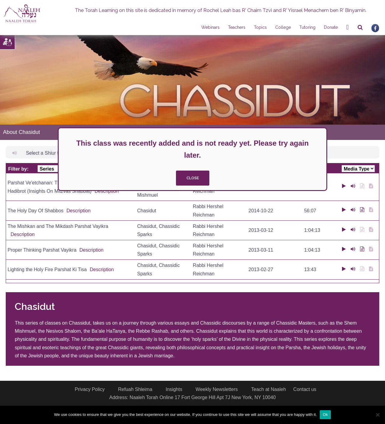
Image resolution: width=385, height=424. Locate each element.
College (283, 27)
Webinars (210, 27)
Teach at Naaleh (268, 389)
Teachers (236, 27)
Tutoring (307, 27)
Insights (174, 389)
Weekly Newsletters (217, 389)
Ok (325, 414)
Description (106, 191)
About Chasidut (21, 132)
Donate (331, 27)
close (192, 178)
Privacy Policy (90, 389)
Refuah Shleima (135, 389)
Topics (260, 27)
